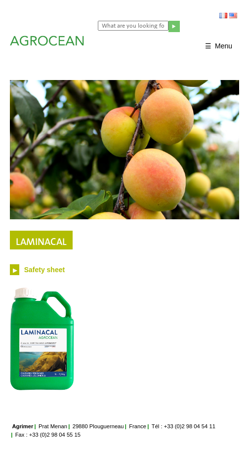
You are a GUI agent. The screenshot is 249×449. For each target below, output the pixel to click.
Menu (223, 46)
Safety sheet (43, 270)
